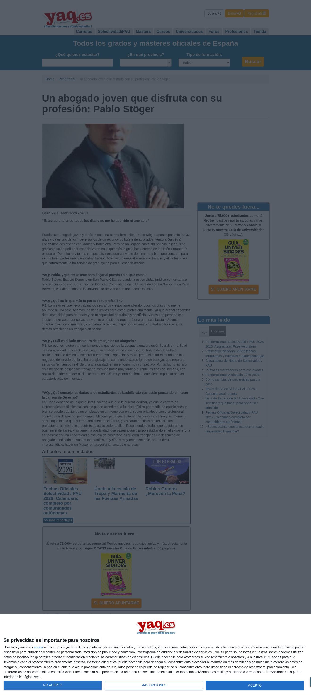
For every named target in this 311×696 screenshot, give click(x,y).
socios (38, 647)
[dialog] (155, 655)
